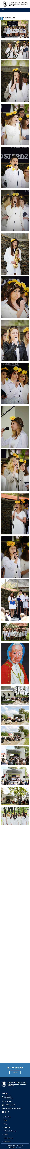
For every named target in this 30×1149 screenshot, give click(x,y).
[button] (1, 18)
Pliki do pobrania (8, 1138)
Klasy (5, 1124)
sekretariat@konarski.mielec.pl (13, 1108)
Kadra (5, 1120)
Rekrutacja (7, 1127)
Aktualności (7, 1117)
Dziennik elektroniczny (10, 1131)
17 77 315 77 (8, 1101)
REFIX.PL (18, 1147)
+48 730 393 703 (9, 1105)
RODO (5, 1134)
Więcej (15, 1072)
